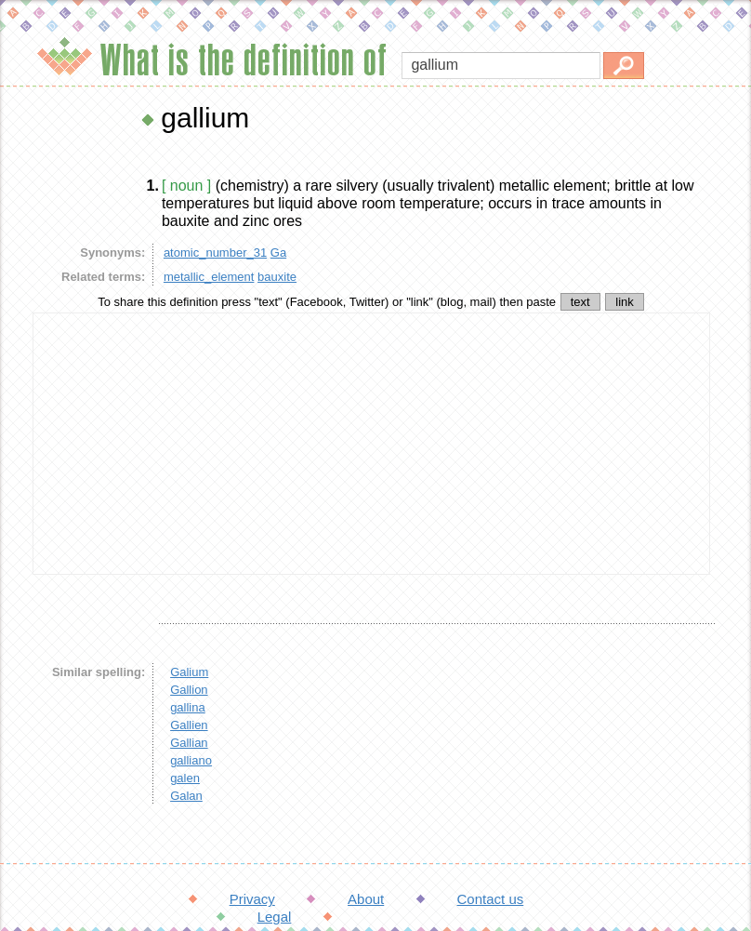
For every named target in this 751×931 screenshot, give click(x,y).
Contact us (490, 899)
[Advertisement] (371, 443)
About (366, 899)
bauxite (276, 277)
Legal (274, 916)
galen (185, 778)
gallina (187, 707)
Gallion (188, 690)
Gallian (188, 743)
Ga (278, 252)
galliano (191, 760)
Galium (189, 672)
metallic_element (209, 277)
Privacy (252, 899)
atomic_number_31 (215, 252)
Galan (186, 796)
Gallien (188, 725)
